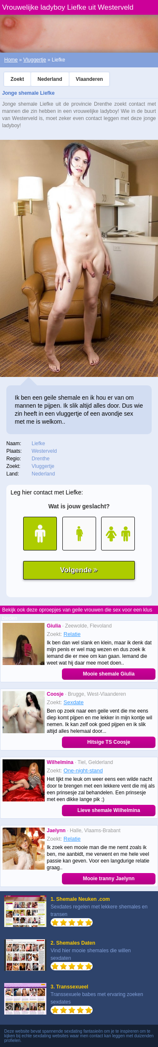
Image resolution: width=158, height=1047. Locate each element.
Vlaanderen (89, 79)
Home (11, 60)
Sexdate (74, 702)
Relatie (72, 634)
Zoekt (17, 79)
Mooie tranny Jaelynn (109, 878)
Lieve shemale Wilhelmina (109, 810)
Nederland (49, 79)
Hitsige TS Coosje (108, 742)
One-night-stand (83, 770)
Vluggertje (34, 60)
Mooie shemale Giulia (109, 674)
